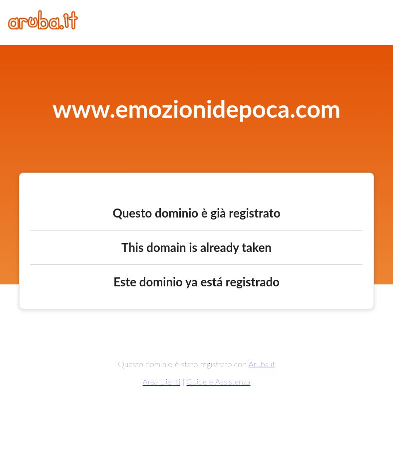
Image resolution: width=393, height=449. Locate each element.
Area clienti (161, 381)
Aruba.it (262, 364)
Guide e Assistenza (219, 381)
